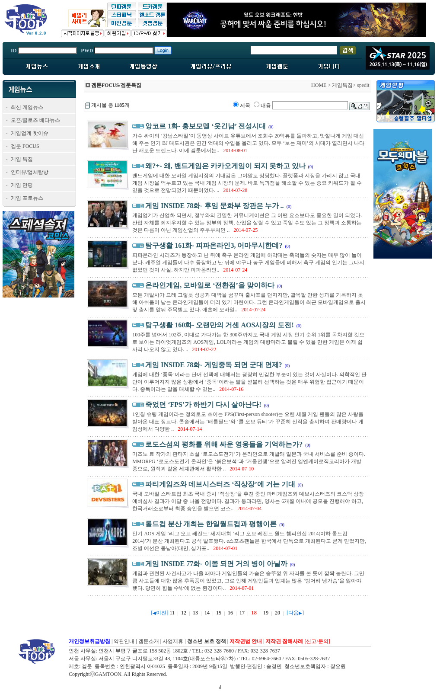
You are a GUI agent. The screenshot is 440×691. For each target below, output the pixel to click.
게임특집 (342, 85)
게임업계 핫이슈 (29, 133)
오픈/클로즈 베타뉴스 (35, 120)
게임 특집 (22, 159)
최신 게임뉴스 (27, 107)
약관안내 (124, 641)
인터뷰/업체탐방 (29, 172)
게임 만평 (22, 185)
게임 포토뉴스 (27, 198)
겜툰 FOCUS (25, 146)
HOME (318, 85)
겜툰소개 (148, 641)
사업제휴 (173, 641)
